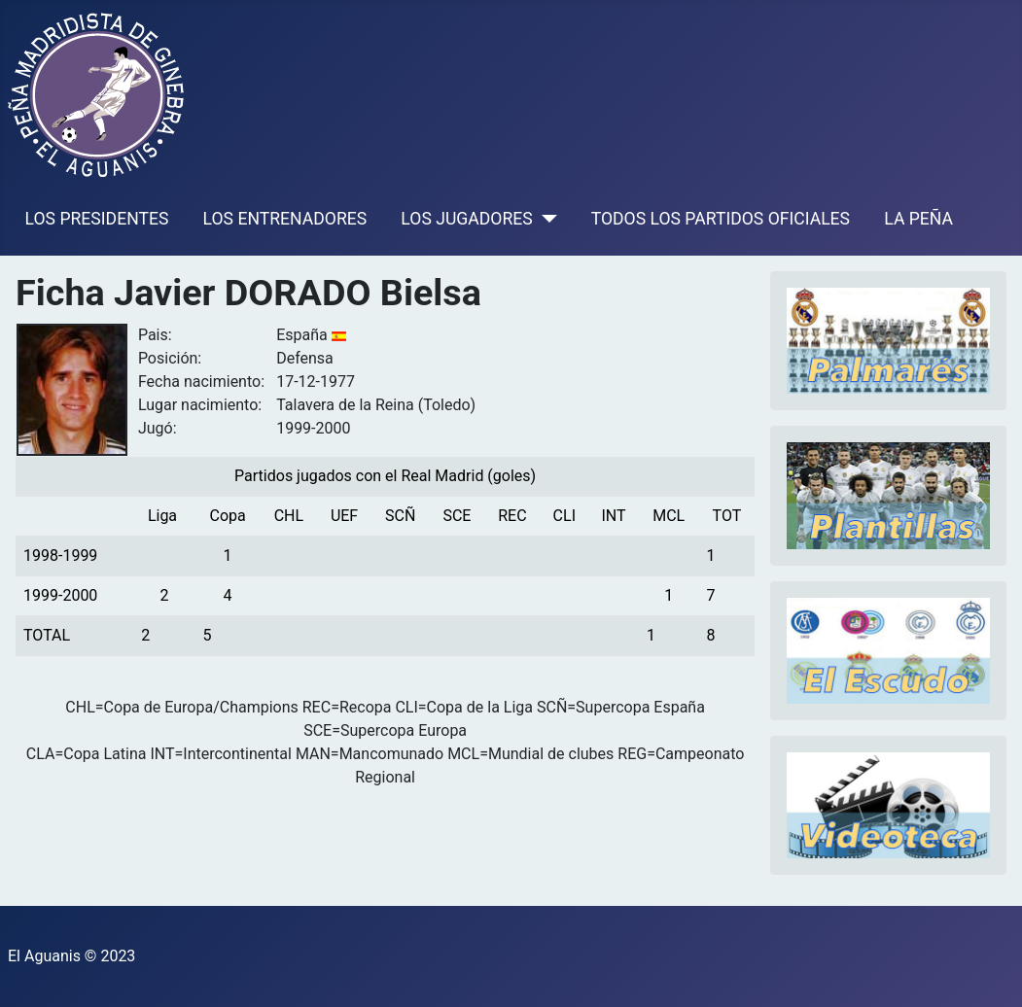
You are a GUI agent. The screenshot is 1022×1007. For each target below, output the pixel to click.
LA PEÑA (918, 218)
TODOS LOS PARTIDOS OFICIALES (720, 218)
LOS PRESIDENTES (97, 218)
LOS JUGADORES (466, 218)
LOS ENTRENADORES (285, 218)
